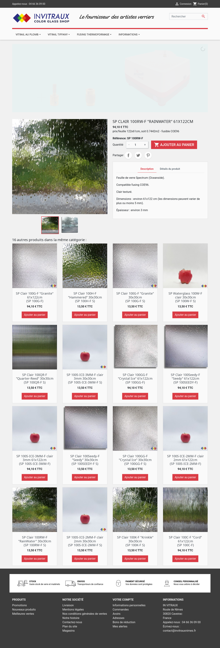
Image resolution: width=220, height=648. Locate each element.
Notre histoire (70, 618)
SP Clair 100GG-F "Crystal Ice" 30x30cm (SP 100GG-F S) (135, 460)
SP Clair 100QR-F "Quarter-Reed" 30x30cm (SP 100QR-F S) (34, 378)
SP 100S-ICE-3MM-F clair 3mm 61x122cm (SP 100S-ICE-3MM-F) (34, 460)
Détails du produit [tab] (170, 168)
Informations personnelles (129, 605)
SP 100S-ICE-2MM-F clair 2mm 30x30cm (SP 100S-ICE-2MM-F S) (85, 541)
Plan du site (69, 626)
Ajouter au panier (174, 144)
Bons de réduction (124, 622)
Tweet (138, 155)
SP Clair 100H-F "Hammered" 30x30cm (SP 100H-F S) (85, 297)
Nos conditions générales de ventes (84, 613)
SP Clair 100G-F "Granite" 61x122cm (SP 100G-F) (34, 297)
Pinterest (148, 155)
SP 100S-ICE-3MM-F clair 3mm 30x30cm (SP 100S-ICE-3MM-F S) (85, 378)
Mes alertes (120, 626)
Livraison (68, 605)
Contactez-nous (72, 622)
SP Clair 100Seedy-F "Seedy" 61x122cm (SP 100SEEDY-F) (185, 378)
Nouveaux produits (24, 609)
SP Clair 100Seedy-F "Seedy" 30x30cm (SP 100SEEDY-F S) (85, 460)
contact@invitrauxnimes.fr (179, 630)
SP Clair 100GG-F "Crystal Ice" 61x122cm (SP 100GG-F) (135, 378)
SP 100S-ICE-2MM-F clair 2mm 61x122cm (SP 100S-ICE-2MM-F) (185, 460)
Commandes (121, 609)
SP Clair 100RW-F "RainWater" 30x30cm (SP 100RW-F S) (34, 541)
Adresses (118, 618)
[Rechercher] (188, 16)
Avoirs (116, 613)
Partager (128, 155)
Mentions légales (73, 609)
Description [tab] (147, 168)
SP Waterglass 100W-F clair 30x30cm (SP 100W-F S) (185, 297)
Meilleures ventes (23, 613)
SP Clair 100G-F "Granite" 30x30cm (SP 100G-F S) (135, 297)
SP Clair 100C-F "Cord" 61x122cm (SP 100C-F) (185, 541)
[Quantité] (137, 144)
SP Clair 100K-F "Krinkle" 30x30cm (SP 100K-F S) (135, 541)
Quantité (118, 144)
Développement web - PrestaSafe (131, 643)
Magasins (68, 630)
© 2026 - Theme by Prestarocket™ (89, 643)
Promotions (19, 605)
